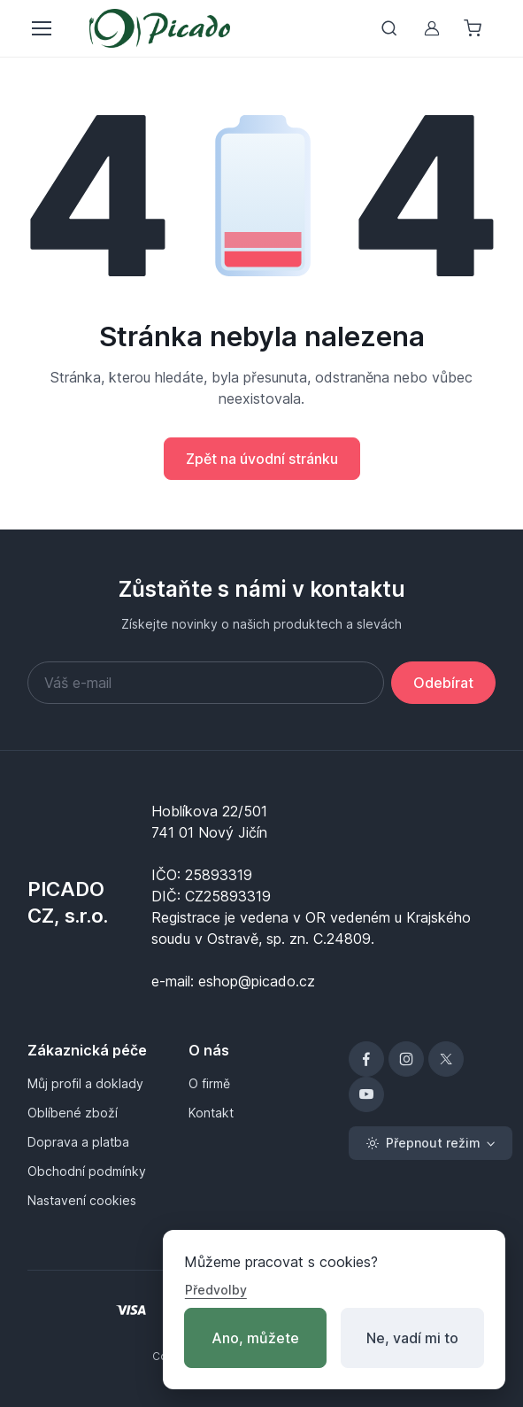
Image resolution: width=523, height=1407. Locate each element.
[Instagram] (406, 1059)
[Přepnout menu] (40, 28)
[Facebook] (366, 1059)
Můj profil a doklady (85, 1083)
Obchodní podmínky (86, 1171)
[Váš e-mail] (205, 682)
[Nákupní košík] (474, 28)
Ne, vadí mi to (412, 1338)
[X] (446, 1059)
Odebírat (443, 683)
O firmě (209, 1083)
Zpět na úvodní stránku (262, 459)
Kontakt (211, 1112)
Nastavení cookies (81, 1200)
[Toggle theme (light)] (430, 1143)
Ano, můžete (255, 1338)
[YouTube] (366, 1094)
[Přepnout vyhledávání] (389, 28)
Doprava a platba (78, 1141)
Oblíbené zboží (72, 1112)
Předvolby (216, 1289)
